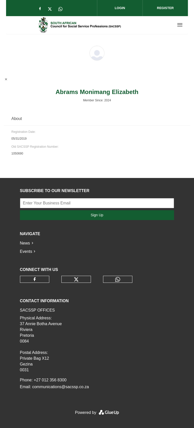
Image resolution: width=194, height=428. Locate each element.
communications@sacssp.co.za (60, 387)
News (25, 243)
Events (26, 251)
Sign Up (97, 215)
